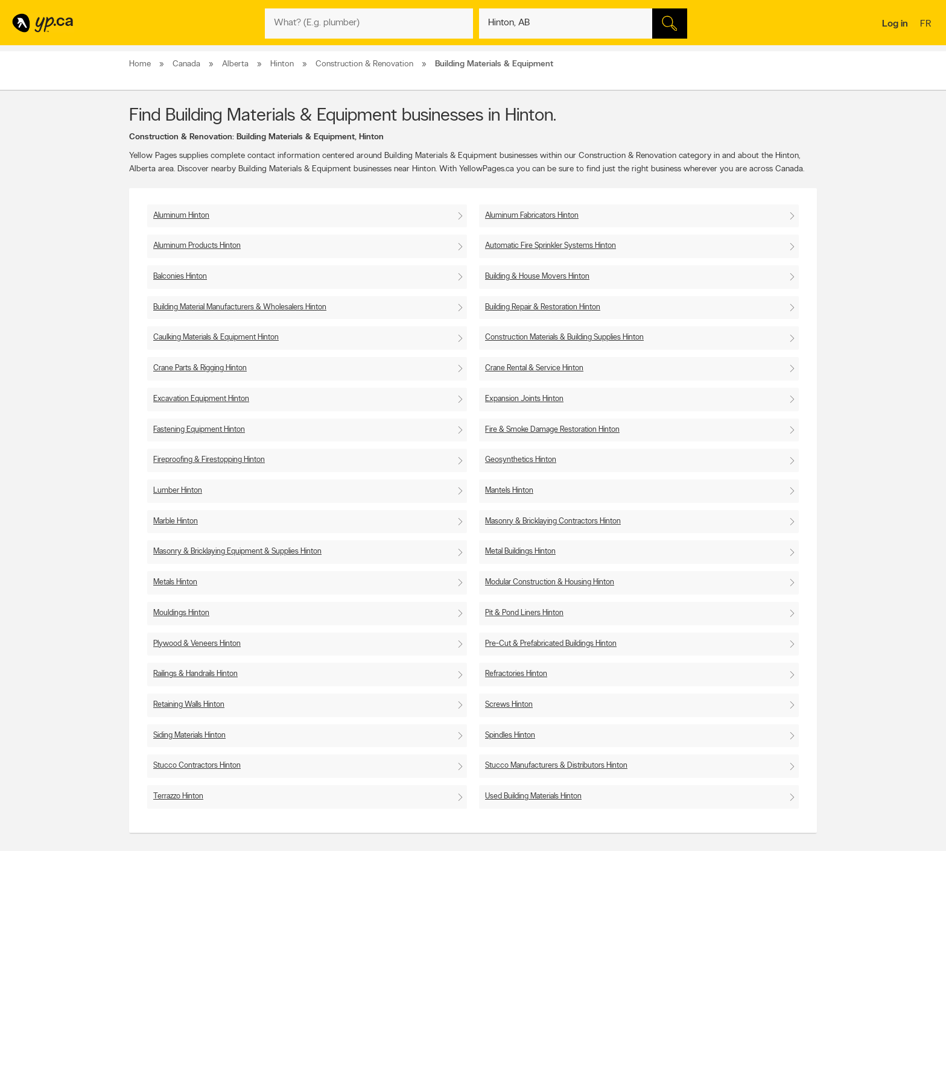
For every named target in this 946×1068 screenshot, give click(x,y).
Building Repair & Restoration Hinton (542, 307)
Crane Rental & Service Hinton (534, 368)
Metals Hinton (175, 582)
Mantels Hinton (509, 491)
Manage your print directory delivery (609, 986)
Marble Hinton (175, 521)
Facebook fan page (583, 945)
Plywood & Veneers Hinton (197, 644)
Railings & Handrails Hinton (195, 674)
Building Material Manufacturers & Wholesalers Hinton (239, 307)
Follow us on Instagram (589, 955)
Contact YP (296, 925)
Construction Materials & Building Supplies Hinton (564, 337)
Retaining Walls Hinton (188, 705)
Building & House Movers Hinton (537, 276)
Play (464, 988)
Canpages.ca (711, 935)
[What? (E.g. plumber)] (369, 23)
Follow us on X (576, 935)
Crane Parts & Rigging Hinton (200, 368)
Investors (292, 945)
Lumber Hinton (177, 491)
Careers (290, 935)
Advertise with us (161, 925)
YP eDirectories (577, 966)
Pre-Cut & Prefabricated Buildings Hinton (551, 644)
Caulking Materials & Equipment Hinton (216, 337)
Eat (421, 988)
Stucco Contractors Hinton (197, 765)
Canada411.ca (712, 925)
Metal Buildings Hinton (520, 551)
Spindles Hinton (510, 735)
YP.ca (263, 1023)
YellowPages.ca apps (585, 925)
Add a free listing (160, 935)
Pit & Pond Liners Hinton (524, 613)
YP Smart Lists (438, 976)
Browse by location (445, 935)
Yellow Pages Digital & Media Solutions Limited (491, 1023)
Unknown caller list (582, 976)
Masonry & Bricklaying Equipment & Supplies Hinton (237, 551)
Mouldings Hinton (181, 613)
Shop (442, 988)
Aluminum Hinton (181, 216)
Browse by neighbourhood (457, 945)
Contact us (798, 875)
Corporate (295, 955)
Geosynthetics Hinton (520, 460)
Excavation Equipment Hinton (201, 399)
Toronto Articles (440, 966)
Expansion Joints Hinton (524, 399)
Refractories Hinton (516, 674)
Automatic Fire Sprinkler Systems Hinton (550, 246)
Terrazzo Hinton (178, 796)
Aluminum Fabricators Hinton (532, 216)
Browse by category (447, 925)
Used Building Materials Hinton (533, 796)
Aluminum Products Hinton (197, 246)
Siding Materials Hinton (189, 735)
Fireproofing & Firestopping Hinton (209, 460)
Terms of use (298, 976)
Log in (895, 24)
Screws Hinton (509, 705)
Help (286, 986)
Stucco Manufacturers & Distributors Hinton (556, 765)
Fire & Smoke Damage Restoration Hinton (552, 430)
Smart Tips (432, 955)
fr (927, 24)
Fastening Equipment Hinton (199, 430)
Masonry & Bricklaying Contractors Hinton (553, 521)
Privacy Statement (307, 966)
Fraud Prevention (160, 945)
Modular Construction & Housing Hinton (549, 582)
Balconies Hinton (180, 276)
